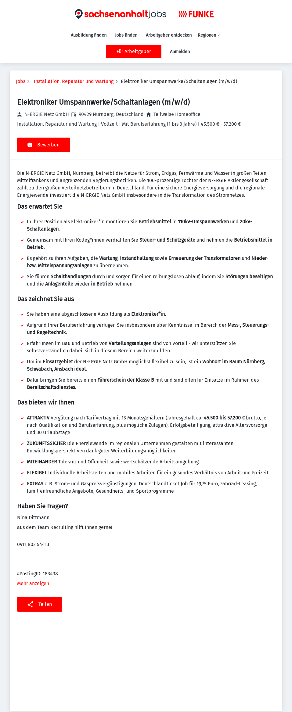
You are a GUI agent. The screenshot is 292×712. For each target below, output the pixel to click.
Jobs (20, 81)
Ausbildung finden (88, 35)
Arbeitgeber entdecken (169, 35)
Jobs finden (126, 35)
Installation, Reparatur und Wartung (74, 81)
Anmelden (180, 51)
